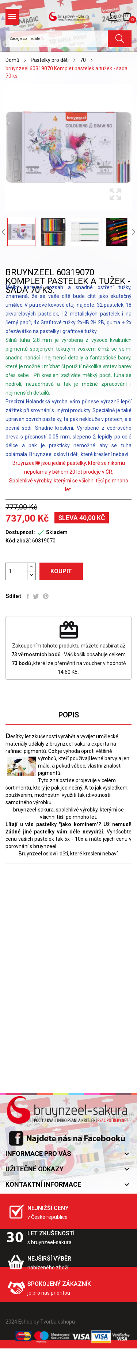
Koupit (61, 571)
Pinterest (45, 596)
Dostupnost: (20, 532)
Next (133, 231)
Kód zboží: (18, 541)
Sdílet (28, 596)
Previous (3, 231)
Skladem (57, 532)
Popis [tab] (68, 714)
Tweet (36, 596)
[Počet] (16, 571)
